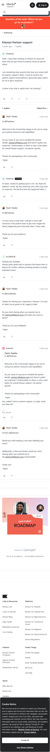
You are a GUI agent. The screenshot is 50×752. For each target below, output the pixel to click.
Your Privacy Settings (25, 747)
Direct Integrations (32, 639)
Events (27, 658)
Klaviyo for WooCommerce (36, 634)
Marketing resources (11, 627)
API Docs (28, 668)
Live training (7, 632)
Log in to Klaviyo (9, 612)
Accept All (25, 740)
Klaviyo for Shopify (32, 607)
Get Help (28, 673)
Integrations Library (10, 667)
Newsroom (7, 691)
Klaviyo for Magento (33, 629)
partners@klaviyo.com (18, 143)
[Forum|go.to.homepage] (11, 5)
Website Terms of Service (28, 730)
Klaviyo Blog (7, 617)
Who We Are (8, 686)
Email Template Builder (34, 663)
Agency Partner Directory (9, 661)
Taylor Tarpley (11, 116)
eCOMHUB (10, 257)
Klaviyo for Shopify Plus (34, 612)
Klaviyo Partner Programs (9, 654)
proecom (9, 348)
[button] (3, 5)
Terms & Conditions (14, 556)
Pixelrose (10, 54)
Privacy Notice (30, 732)
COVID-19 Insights (32, 653)
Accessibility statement (34, 556)
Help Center (7, 622)
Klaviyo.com (7, 607)
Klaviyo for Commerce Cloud (34, 623)
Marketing (8, 33)
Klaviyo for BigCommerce (35, 617)
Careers (6, 696)
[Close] (48, 700)
